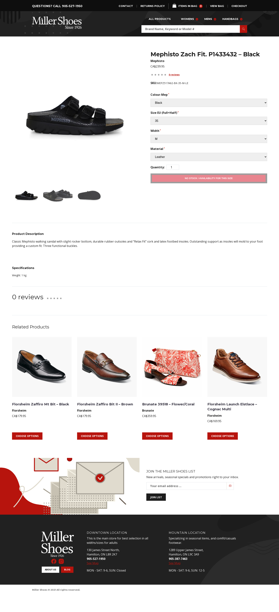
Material (157, 149)
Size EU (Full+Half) (164, 113)
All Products (160, 19)
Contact (126, 6)
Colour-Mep (159, 95)
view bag (217, 6)
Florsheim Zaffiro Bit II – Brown (105, 400)
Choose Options (27, 430)
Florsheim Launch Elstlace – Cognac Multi (234, 400)
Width (155, 131)
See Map (93, 557)
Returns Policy (153, 6)
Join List (156, 491)
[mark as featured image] (24, 192)
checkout (239, 6)
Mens (208, 19)
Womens (187, 19)
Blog (67, 563)
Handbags (230, 19)
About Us (50, 563)
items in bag (187, 5)
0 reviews (174, 74)
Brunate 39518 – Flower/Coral (160, 400)
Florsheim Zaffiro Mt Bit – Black (41, 400)
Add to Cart (209, 178)
